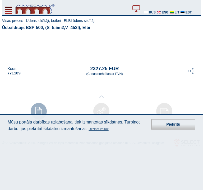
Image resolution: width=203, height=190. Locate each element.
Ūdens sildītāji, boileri (43, 20)
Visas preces (12, 20)
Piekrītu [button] (173, 124)
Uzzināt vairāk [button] (98, 129)
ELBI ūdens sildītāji (79, 20)
